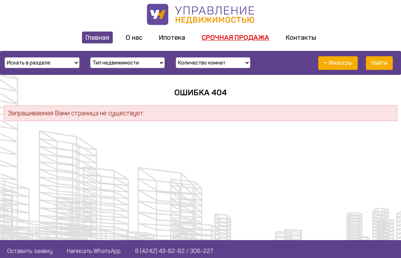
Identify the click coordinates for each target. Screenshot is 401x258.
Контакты (301, 37)
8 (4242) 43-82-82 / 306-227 (174, 251)
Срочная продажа (235, 37)
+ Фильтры (338, 62)
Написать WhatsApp (94, 251)
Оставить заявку (30, 251)
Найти (379, 62)
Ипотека (172, 37)
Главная (97, 37)
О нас (134, 37)
